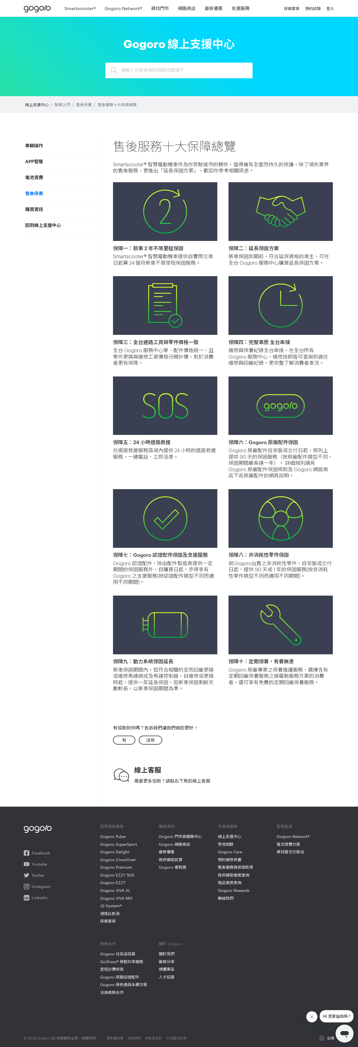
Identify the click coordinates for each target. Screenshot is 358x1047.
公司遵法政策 (176, 1037)
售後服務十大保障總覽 (117, 104)
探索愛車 (108, 921)
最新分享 (167, 961)
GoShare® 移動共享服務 (121, 961)
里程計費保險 (112, 969)
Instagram (37, 886)
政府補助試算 (170, 859)
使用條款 (135, 1037)
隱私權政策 (115, 1037)
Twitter (34, 875)
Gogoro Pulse (113, 836)
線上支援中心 (37, 104)
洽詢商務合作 (112, 992)
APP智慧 (34, 162)
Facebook (37, 853)
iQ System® (111, 905)
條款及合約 (154, 1037)
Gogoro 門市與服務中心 (180, 836)
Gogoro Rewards (233, 890)
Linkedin (36, 898)
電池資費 (34, 178)
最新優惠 (167, 851)
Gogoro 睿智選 (172, 867)
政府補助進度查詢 (233, 875)
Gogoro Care (230, 851)
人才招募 (167, 977)
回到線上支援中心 (43, 225)
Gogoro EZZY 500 (117, 875)
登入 (330, 8)
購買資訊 (34, 209)
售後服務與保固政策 (235, 867)
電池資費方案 (288, 844)
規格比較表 (110, 913)
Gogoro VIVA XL (115, 890)
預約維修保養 (229, 859)
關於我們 (167, 953)
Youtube (35, 864)
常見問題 (226, 844)
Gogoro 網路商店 (174, 844)
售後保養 (84, 104)
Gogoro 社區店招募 (117, 953)
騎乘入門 (62, 104)
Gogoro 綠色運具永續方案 (123, 984)
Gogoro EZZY (113, 882)
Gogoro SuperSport (118, 844)
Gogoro (38, 8)
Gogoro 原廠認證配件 (119, 977)
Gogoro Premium (116, 867)
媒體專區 (167, 969)
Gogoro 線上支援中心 (179, 43)
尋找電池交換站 (290, 851)
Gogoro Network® (293, 836)
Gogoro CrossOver (118, 859)
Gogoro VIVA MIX (116, 898)
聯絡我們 (226, 898)
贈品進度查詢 (229, 882)
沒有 (150, 740)
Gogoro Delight (114, 851)
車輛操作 (34, 146)
